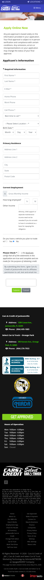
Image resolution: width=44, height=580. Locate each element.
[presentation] (21, 282)
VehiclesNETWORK (33, 559)
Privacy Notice (32, 530)
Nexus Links (32, 544)
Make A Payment (32, 516)
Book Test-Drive (12, 544)
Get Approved (32, 514)
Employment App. (12, 525)
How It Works (12, 522)
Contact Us (32, 519)
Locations (34, 1)
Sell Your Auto (12, 547)
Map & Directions (32, 522)
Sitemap (32, 539)
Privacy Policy (31, 533)
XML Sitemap (31, 542)
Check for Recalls (12, 528)
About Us (12, 516)
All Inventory (12, 530)
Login (6, 1)
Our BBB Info (12, 519)
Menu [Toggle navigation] (37, 8)
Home (12, 514)
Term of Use (32, 536)
